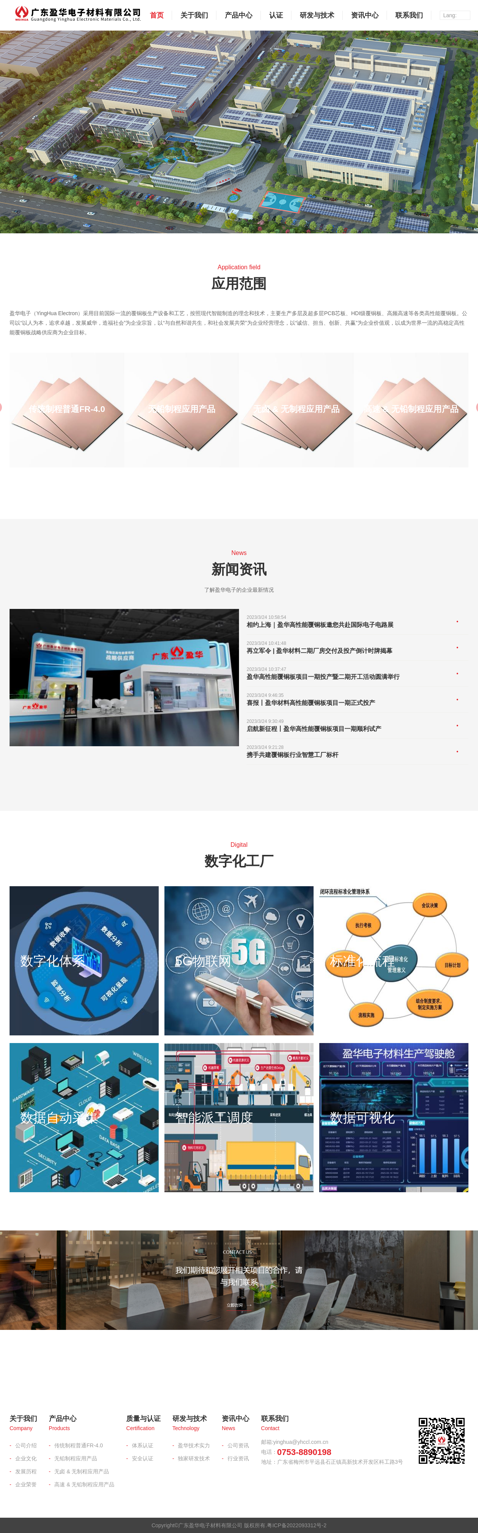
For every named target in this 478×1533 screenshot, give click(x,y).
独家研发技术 (194, 1458)
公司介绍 (26, 1445)
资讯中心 (365, 15)
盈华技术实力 (194, 1445)
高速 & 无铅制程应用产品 (84, 1484)
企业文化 (26, 1458)
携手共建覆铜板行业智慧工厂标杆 (292, 755)
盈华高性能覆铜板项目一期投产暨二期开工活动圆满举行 (323, 677)
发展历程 (26, 1471)
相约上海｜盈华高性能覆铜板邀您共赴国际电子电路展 (320, 625)
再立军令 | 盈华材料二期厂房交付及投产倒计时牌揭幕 (319, 651)
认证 (276, 15)
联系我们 (409, 15)
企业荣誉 (26, 1484)
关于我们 (194, 15)
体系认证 (142, 1445)
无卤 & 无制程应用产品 (81, 1471)
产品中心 (238, 15)
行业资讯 (238, 1458)
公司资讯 (238, 1445)
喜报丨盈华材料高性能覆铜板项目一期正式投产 (311, 703)
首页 (157, 15)
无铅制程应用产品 (75, 1458)
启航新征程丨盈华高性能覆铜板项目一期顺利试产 (314, 729)
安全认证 (142, 1458)
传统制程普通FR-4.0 (78, 1445)
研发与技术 (317, 15)
